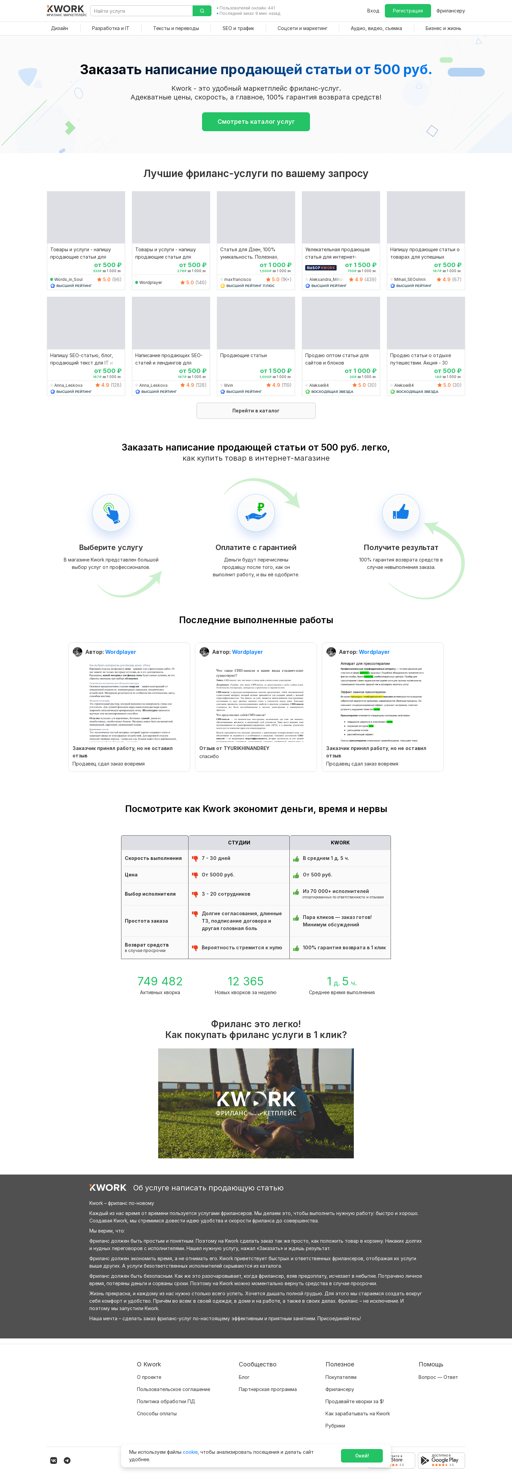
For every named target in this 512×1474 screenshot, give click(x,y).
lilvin (228, 385)
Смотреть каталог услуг (256, 121)
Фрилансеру (450, 10)
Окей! (362, 1455)
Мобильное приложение (353, 1432)
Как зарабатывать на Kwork (357, 1408)
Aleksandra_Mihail (326, 279)
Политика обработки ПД (166, 1396)
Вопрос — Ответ (438, 1372)
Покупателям (341, 1372)
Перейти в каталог (256, 410)
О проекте (149, 1372)
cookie (190, 1452)
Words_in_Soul (68, 279)
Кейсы (246, 1396)
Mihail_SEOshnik (410, 279)
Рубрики (335, 1420)
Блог (244, 1372)
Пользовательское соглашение (173, 1384)
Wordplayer (150, 282)
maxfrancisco (237, 279)
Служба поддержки (442, 1384)
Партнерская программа (268, 1384)
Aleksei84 (319, 385)
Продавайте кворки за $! (354, 1396)
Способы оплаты (157, 1408)
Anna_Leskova (68, 385)
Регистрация (408, 10)
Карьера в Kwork (156, 1420)
